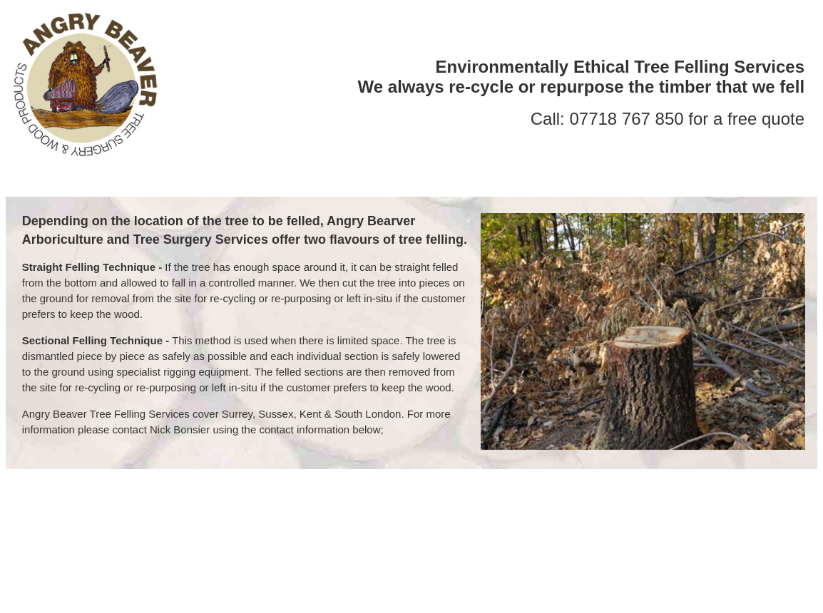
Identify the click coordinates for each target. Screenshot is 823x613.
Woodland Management (531, 515)
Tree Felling (186, 515)
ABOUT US (282, 184)
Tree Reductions (268, 515)
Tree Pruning (351, 515)
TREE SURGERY (374, 184)
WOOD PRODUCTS (488, 184)
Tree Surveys (635, 515)
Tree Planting (427, 515)
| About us (46, 515)
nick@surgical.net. (444, 498)
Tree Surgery (114, 515)
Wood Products (717, 515)
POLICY (578, 184)
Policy (780, 515)
